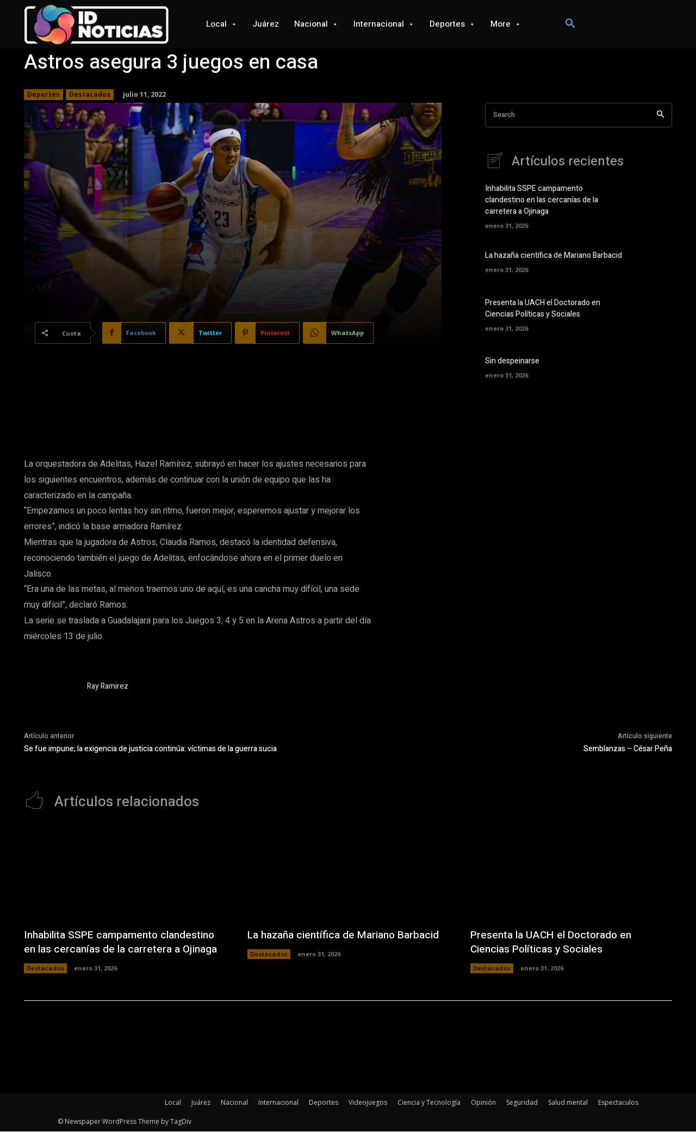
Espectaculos (618, 1103)
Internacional (278, 1103)
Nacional (234, 1103)
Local (173, 1103)
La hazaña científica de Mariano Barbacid (553, 256)
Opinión (483, 1103)
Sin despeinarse (512, 361)
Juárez (200, 1103)
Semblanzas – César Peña (627, 748)
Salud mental (568, 1103)
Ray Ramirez (107, 686)
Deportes (43, 94)
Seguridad (522, 1103)
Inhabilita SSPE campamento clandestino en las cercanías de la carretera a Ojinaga (541, 200)
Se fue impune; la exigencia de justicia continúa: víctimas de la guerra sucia (150, 748)
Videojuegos (368, 1103)
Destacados (90, 94)
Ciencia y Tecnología (429, 1103)
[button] (570, 24)
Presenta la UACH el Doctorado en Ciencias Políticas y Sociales (542, 309)
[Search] (660, 115)
